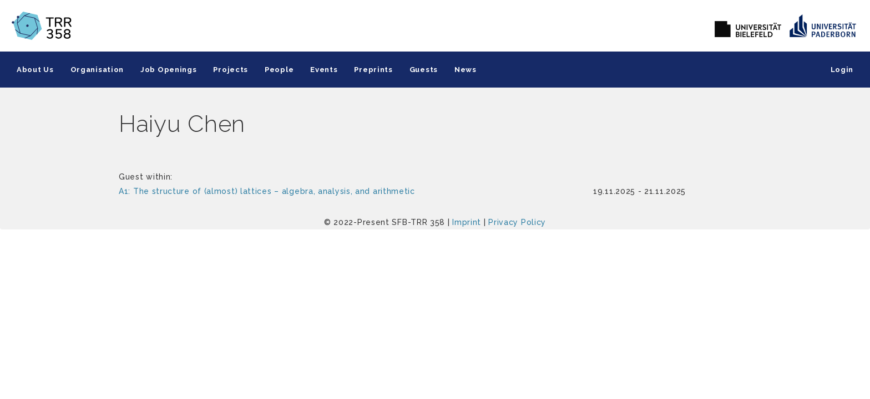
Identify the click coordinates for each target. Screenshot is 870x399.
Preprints (373, 69)
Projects (230, 69)
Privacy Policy (517, 222)
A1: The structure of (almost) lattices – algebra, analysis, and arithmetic (267, 191)
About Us (35, 69)
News (465, 69)
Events (323, 69)
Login (842, 69)
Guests (423, 69)
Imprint (466, 222)
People (279, 69)
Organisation (97, 69)
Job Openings (168, 69)
